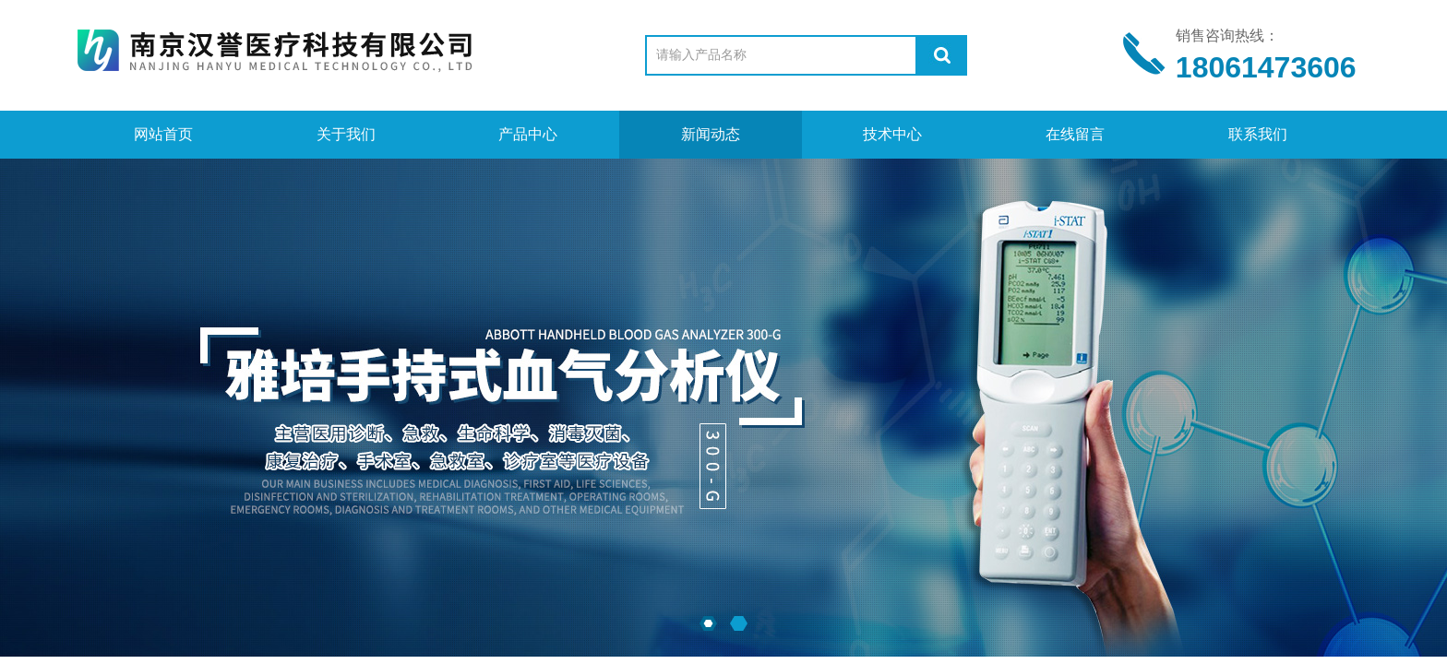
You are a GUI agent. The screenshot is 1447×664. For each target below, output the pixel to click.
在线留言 (1075, 134)
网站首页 (163, 134)
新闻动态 (710, 134)
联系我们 (1257, 134)
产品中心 (527, 134)
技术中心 (892, 134)
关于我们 (346, 134)
